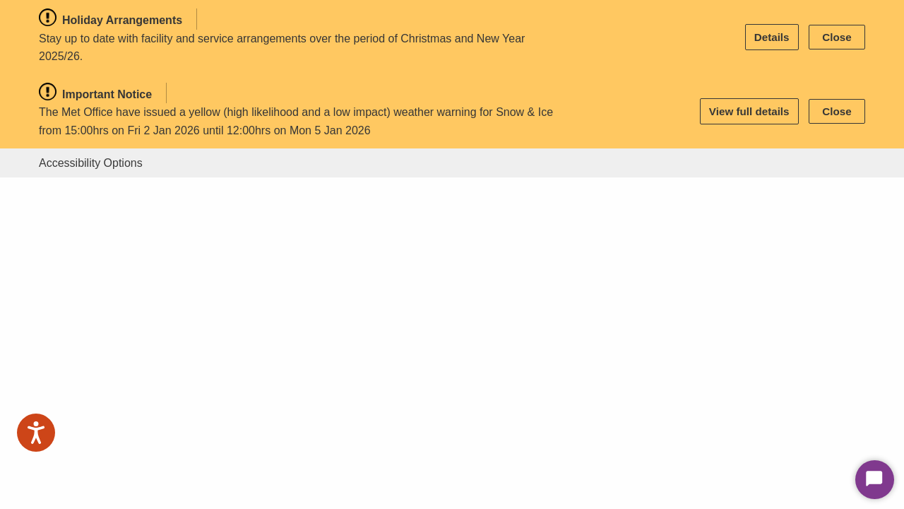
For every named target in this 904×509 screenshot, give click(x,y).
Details (772, 37)
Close (836, 37)
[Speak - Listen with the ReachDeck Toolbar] (36, 433)
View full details (749, 111)
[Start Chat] (874, 479)
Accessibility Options (91, 163)
